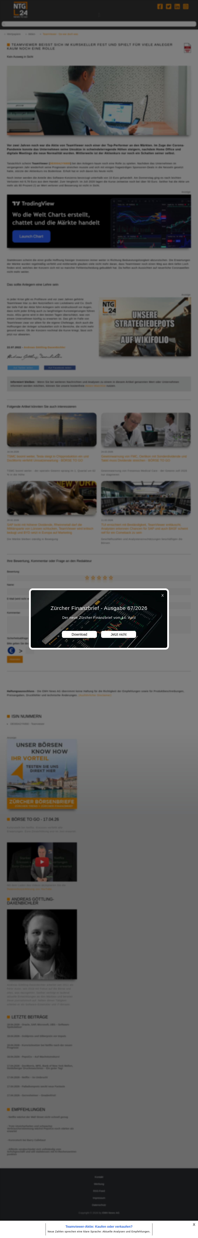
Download (79, 634)
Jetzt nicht (118, 634)
